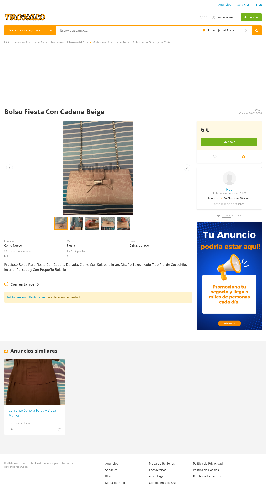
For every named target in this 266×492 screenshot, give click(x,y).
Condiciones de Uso (162, 483)
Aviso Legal (156, 476)
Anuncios (224, 4)
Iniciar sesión (16, 297)
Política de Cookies (206, 470)
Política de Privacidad (208, 463)
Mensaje (229, 142)
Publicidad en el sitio (207, 476)
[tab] (21, 284)
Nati (229, 189)
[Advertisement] (133, 76)
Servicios (243, 4)
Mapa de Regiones (162, 463)
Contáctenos (157, 470)
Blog (259, 4)
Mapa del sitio (115, 483)
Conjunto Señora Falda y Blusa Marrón (32, 413)
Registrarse (37, 297)
